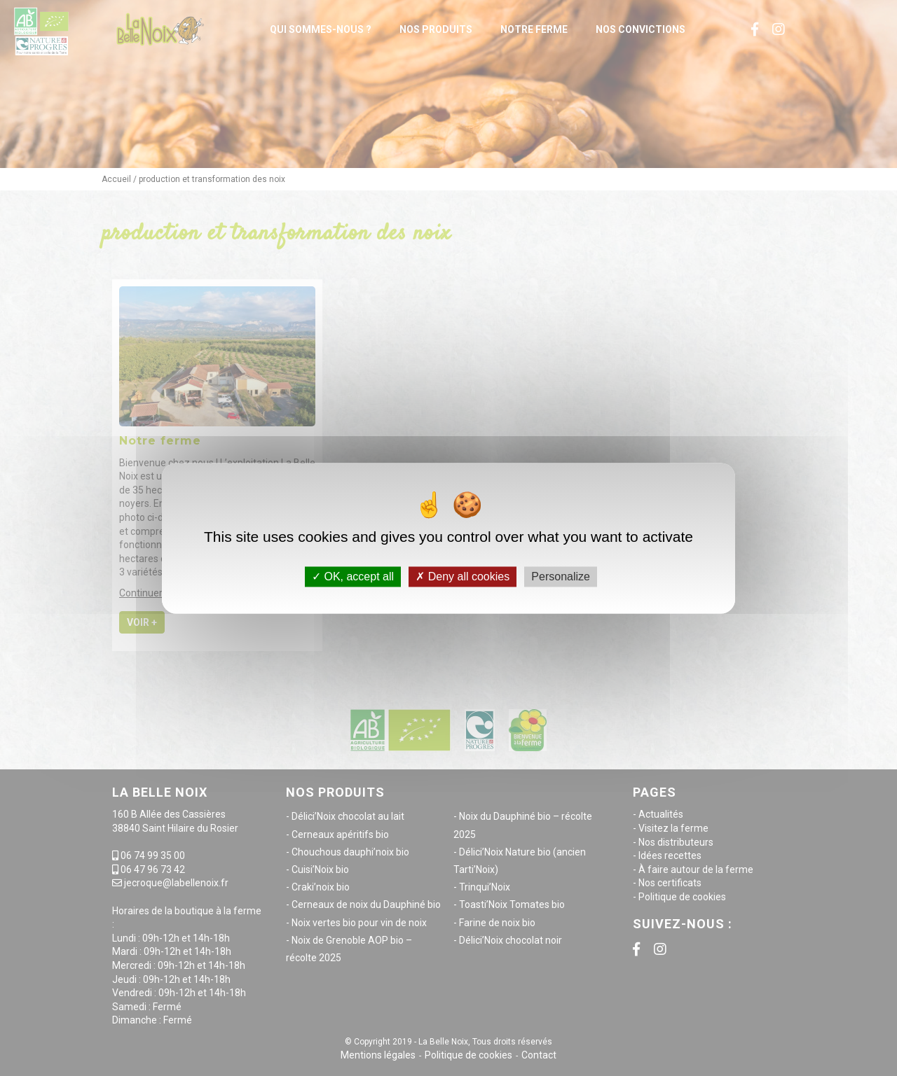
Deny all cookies (462, 576)
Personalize (560, 576)
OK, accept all (353, 576)
